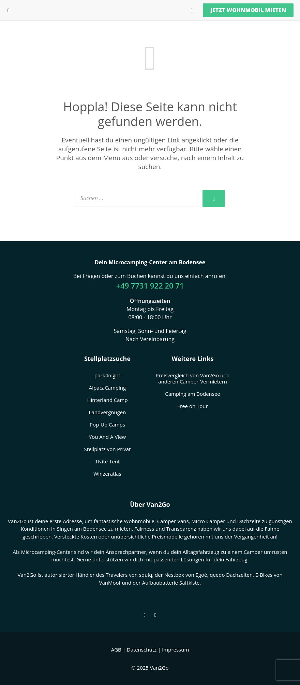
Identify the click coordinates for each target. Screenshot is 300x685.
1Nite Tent (107, 461)
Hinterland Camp (107, 399)
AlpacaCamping (107, 387)
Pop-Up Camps (107, 424)
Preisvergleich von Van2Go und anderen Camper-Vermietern (192, 378)
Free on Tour (192, 406)
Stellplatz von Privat (107, 449)
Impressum (175, 649)
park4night (107, 375)
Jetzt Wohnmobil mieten (248, 10)
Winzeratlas (107, 473)
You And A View (107, 436)
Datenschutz (141, 649)
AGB (116, 649)
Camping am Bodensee (192, 393)
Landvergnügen (107, 412)
